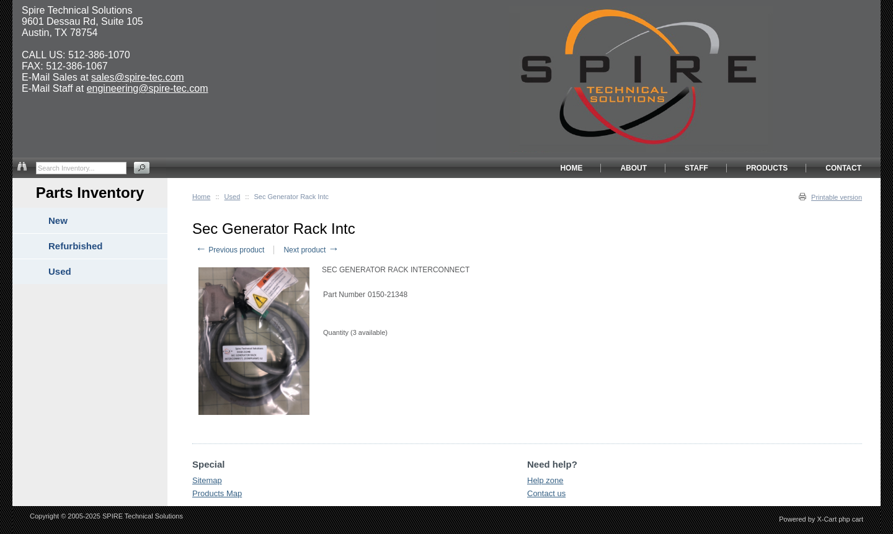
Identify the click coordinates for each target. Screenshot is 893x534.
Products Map (217, 493)
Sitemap (207, 480)
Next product (311, 250)
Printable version (836, 197)
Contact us (546, 493)
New (58, 220)
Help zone (545, 480)
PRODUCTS (767, 168)
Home (201, 196)
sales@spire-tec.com (137, 77)
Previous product (229, 250)
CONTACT (843, 168)
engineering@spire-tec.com (147, 88)
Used (232, 196)
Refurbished (75, 246)
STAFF (696, 168)
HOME (571, 168)
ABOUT (633, 168)
